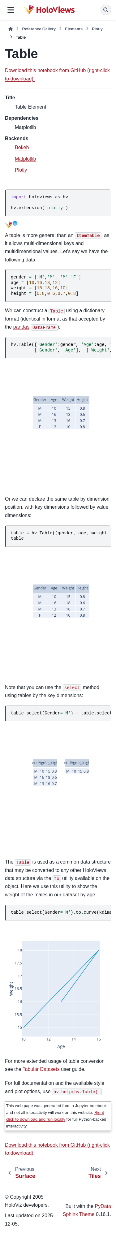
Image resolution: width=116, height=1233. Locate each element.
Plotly (97, 29)
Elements (74, 29)
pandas (21, 327)
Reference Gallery (39, 29)
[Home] (10, 29)
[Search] (106, 10)
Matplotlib (25, 159)
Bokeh (22, 147)
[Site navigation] (10, 10)
